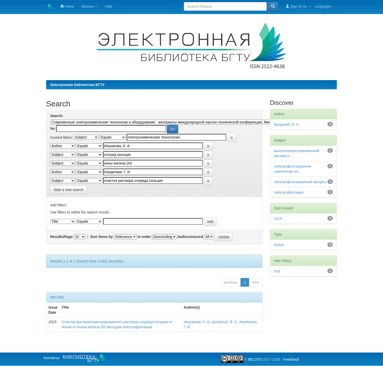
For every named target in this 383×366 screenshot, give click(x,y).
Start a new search (68, 190)
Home (67, 6)
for (52, 129)
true (277, 271)
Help (108, 6)
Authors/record (190, 237)
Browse (89, 6)
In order (144, 237)
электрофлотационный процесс (300, 182)
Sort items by (101, 237)
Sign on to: (298, 6)
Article (279, 245)
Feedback (291, 359)
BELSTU (255, 359)
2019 (278, 219)
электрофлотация (289, 192)
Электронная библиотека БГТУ (77, 85)
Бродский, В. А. (225, 322)
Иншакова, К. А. (197, 322)
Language (324, 6)
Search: (56, 116)
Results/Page (61, 237)
